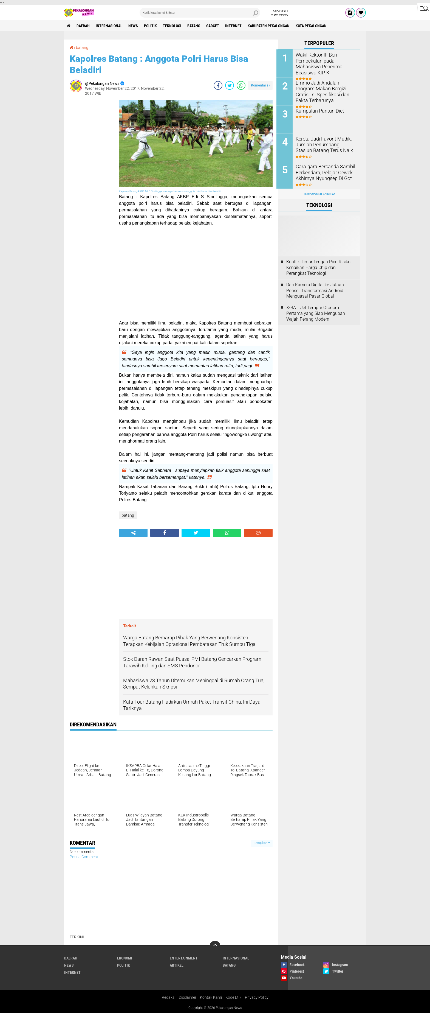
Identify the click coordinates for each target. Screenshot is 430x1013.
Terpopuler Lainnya (319, 192)
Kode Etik (233, 997)
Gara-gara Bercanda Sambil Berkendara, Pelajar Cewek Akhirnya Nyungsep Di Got (324, 171)
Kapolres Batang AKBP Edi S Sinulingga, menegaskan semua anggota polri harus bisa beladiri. (170, 191)
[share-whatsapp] (241, 85)
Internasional (109, 26)
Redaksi (168, 997)
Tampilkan (262, 843)
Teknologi (173, 26)
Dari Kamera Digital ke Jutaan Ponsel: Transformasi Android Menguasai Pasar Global (315, 289)
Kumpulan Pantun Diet (319, 110)
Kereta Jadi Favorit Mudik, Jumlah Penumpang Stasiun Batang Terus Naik (324, 143)
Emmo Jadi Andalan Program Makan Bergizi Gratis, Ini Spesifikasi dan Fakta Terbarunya (326, 91)
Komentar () (260, 85)
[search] (200, 13)
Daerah (83, 26)
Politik (151, 26)
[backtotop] (215, 946)
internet (235, 26)
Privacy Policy (256, 997)
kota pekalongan (313, 26)
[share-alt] (133, 532)
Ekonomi (124, 958)
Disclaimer (187, 997)
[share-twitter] (229, 85)
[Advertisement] (92, 182)
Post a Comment (84, 856)
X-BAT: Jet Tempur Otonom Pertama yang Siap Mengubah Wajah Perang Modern (315, 312)
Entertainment (184, 958)
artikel (176, 965)
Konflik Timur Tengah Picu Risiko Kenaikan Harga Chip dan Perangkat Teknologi (318, 266)
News (134, 26)
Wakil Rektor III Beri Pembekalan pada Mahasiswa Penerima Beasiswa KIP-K (326, 60)
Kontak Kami (211, 997)
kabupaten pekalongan (271, 26)
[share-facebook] (218, 85)
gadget (214, 26)
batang (195, 26)
